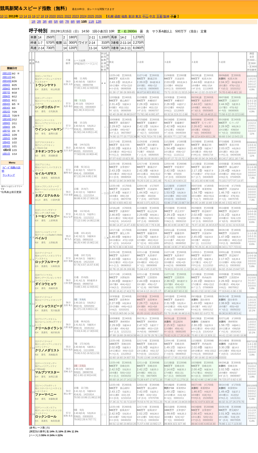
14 (25, 16)
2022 (67, 16)
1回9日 (6, 123)
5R (56, 21)
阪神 (166, 16)
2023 (75, 16)
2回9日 (6, 84)
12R (98, 21)
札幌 (111, 16)
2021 (60, 16)
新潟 (131, 16)
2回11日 (7, 77)
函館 (117, 16)
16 (33, 16)
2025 (90, 16)
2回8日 (6, 88)
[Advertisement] (12, 42)
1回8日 (6, 127)
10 (1, 16)
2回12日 (7, 73)
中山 (145, 16)
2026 (98, 16)
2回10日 (7, 81)
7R (67, 21)
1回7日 (6, 130)
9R (78, 21)
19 (46, 16)
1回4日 (6, 142)
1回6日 (6, 134)
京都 (159, 16)
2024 (83, 16)
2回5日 (6, 100)
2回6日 (6, 96)
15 (29, 16)
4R (50, 21)
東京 (138, 16)
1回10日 (7, 119)
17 (38, 16)
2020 (52, 16)
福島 (124, 16)
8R (73, 21)
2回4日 (6, 104)
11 (6, 16)
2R (39, 21)
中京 (152, 16)
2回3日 (6, 107)
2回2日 (6, 111)
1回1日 (6, 153)
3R (45, 21)
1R (33, 21)
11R (91, 21)
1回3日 (6, 146)
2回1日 (6, 115)
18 (42, 16)
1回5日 (6, 138)
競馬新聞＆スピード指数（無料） (34, 8)
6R (61, 21)
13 (21, 16)
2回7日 (6, 92)
